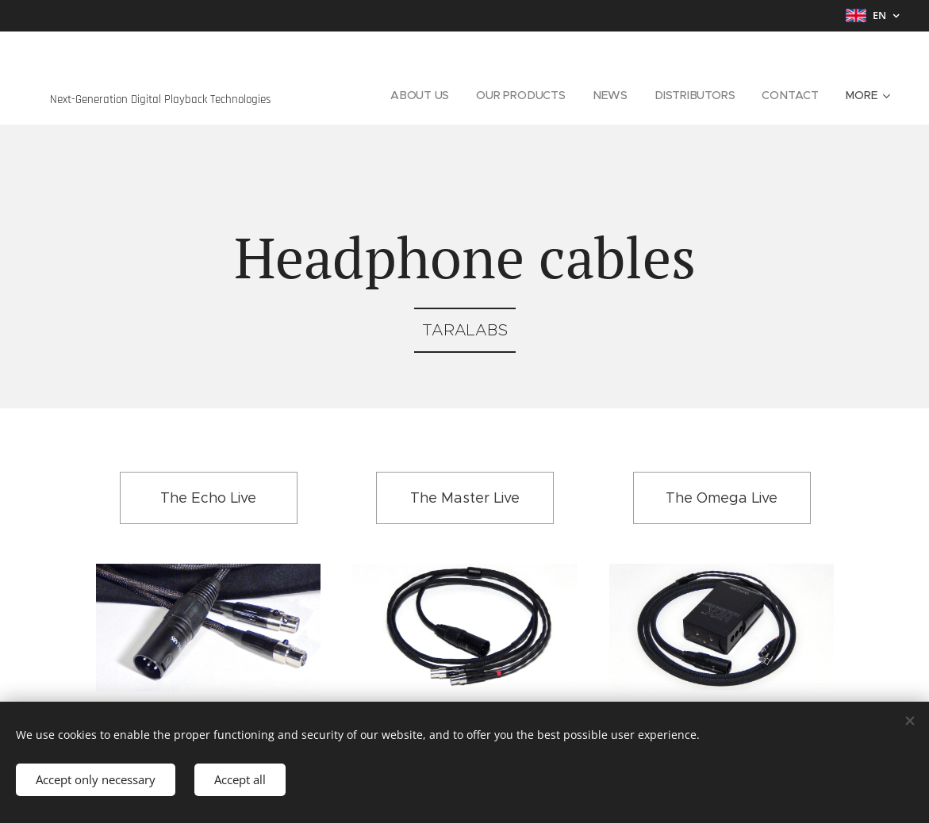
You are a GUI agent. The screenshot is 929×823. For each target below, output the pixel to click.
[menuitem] (419, 95)
